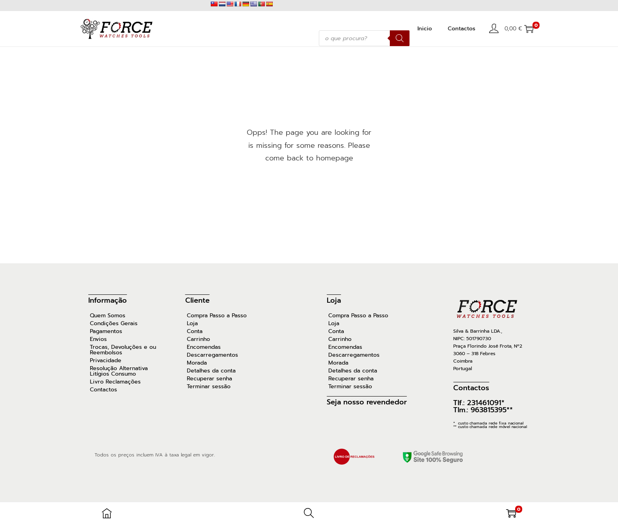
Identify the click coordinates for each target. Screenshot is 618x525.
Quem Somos (107, 316)
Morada (197, 363)
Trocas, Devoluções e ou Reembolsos (123, 350)
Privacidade (105, 361)
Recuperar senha (209, 379)
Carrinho (198, 339)
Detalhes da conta (211, 371)
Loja (192, 324)
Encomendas (204, 347)
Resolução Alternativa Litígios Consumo (119, 371)
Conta (195, 331)
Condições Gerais (114, 324)
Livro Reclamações (115, 382)
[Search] (400, 38)
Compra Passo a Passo (217, 316)
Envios (98, 339)
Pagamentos (106, 331)
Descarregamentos (212, 355)
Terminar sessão (209, 387)
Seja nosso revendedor (367, 402)
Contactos (103, 390)
